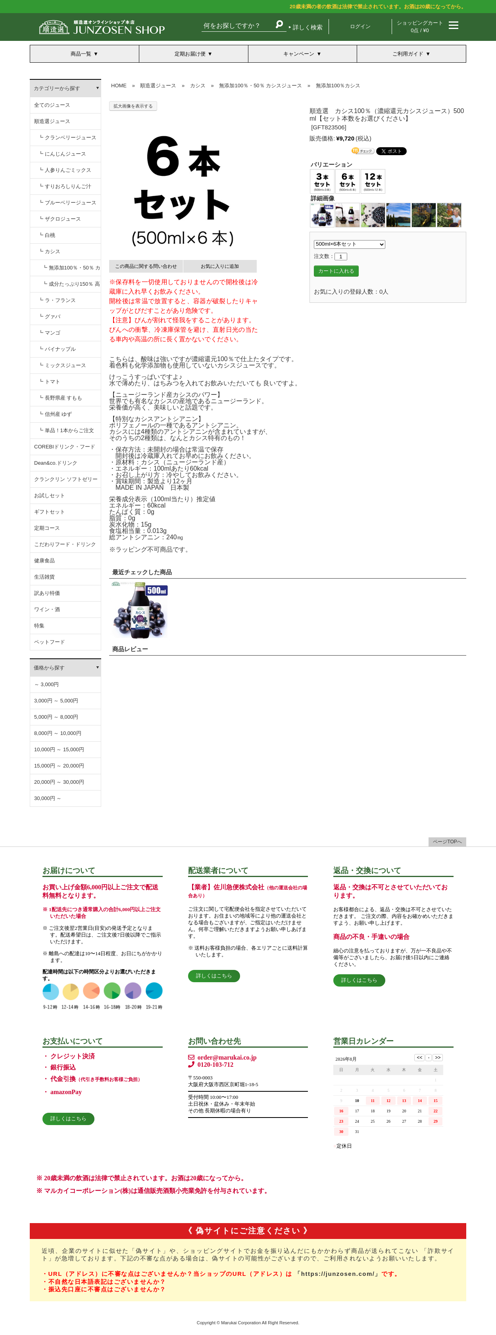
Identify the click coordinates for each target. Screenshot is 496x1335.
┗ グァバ (49, 316)
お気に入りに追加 (220, 266)
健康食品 (44, 561)
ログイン (360, 26)
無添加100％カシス (338, 85)
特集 (39, 626)
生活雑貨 (44, 577)
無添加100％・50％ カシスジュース (260, 85)
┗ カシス (49, 251)
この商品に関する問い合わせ (146, 266)
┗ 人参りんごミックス (64, 170)
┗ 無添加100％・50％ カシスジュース (71, 270)
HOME (119, 85)
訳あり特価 (47, 593)
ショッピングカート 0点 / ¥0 (420, 26)
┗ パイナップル (57, 349)
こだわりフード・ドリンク (65, 544)
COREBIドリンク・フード (64, 447)
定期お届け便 (190, 54)
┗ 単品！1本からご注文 (66, 430)
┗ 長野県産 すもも (60, 398)
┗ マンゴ (49, 333)
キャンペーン (298, 54)
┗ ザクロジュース (59, 219)
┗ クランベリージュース (67, 137)
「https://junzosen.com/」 (337, 1273)
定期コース (47, 528)
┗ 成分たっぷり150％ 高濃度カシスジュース (71, 286)
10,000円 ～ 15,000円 (59, 749)
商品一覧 (81, 54)
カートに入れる (336, 271)
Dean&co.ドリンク (55, 463)
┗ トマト (49, 382)
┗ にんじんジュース (62, 154)
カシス (198, 85)
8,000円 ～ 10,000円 (57, 733)
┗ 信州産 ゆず (55, 414)
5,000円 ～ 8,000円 (56, 717)
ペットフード (49, 642)
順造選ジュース (52, 121)
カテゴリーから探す (57, 88)
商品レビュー (130, 649)
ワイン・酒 (47, 609)
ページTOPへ (447, 841)
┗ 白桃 (46, 235)
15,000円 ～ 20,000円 (59, 766)
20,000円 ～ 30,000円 (59, 782)
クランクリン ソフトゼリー (66, 479)
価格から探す (49, 668)
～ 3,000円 (46, 684)
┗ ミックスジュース (62, 365)
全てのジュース (52, 105)
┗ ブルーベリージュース (67, 203)
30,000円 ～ (48, 798)
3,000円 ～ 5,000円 (56, 701)
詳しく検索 (308, 27)
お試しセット (49, 495)
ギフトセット (49, 512)
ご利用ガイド (407, 54)
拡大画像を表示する (133, 106)
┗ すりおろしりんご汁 (64, 186)
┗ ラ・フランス (57, 300)
